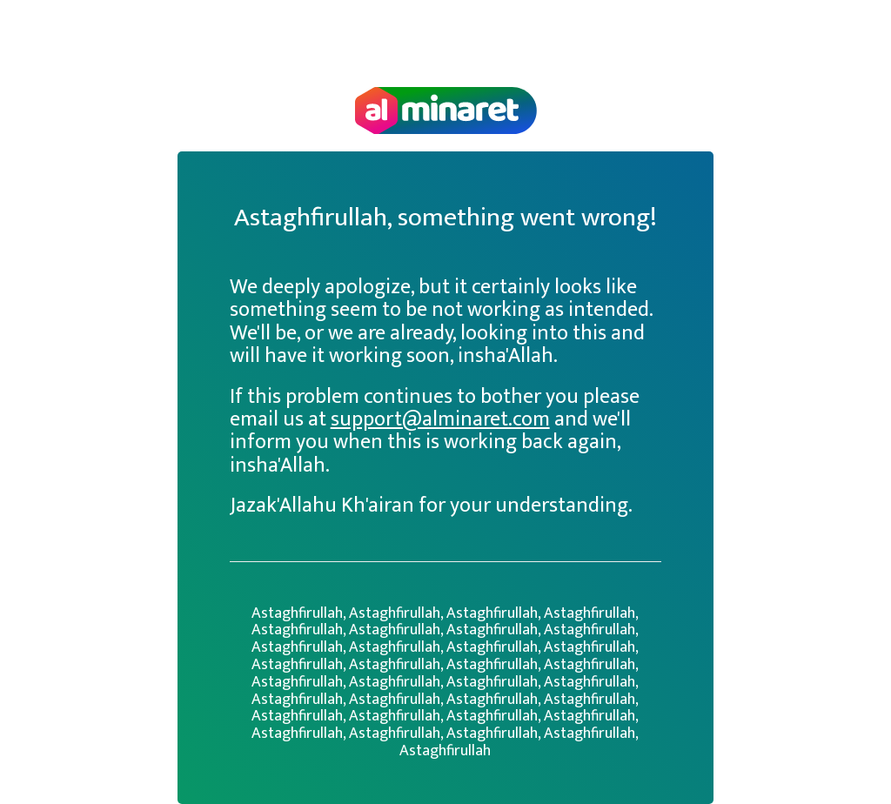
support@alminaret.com (440, 419)
